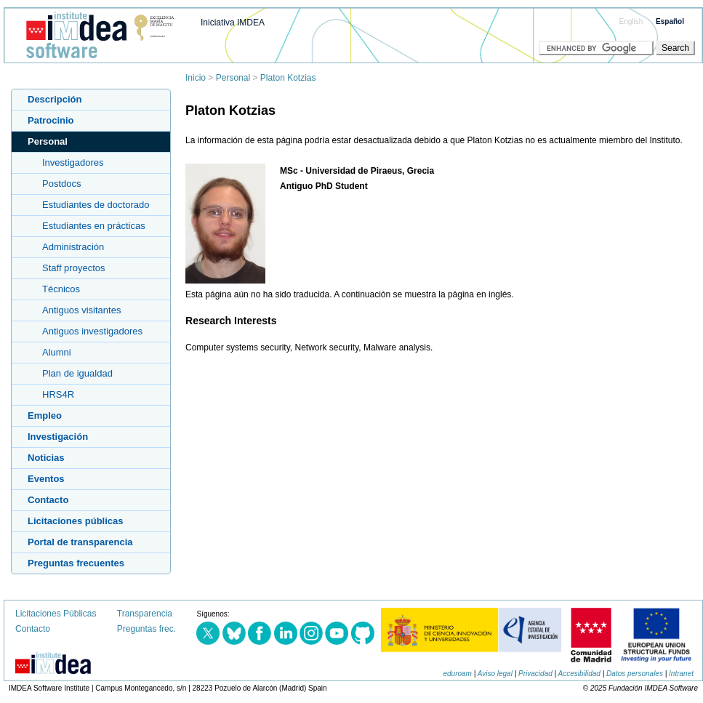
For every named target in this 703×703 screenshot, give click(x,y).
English (631, 21)
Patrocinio (51, 120)
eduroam (457, 674)
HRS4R (58, 394)
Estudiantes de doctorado (95, 204)
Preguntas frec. (146, 629)
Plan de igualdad (77, 373)
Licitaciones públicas (76, 520)
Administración (73, 246)
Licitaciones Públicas (55, 613)
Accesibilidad (579, 674)
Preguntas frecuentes (76, 563)
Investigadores (73, 162)
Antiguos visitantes (81, 310)
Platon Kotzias (288, 78)
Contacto (48, 499)
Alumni (56, 352)
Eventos (46, 478)
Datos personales (634, 674)
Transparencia (144, 613)
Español (670, 21)
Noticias (46, 457)
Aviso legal (495, 674)
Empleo (45, 415)
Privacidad (535, 674)
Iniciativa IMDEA (233, 22)
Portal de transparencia (80, 542)
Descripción (54, 99)
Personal (233, 78)
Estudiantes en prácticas (93, 225)
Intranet (681, 674)
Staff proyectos (73, 267)
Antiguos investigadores (92, 331)
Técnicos (61, 289)
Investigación (58, 436)
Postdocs (61, 183)
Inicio (195, 78)
